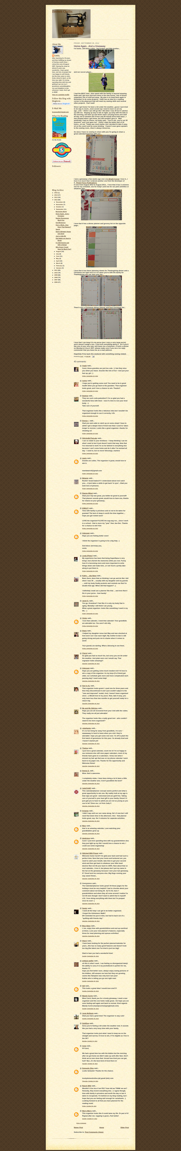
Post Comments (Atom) (94, 1132)
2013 (56, 197)
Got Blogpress (60, 222)
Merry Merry (87, 1111)
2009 (56, 275)
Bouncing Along (61, 211)
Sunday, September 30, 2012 (90, 956)
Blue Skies (86, 926)
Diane (84, 631)
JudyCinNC (86, 788)
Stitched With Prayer (90, 853)
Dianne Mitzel (87, 493)
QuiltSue (85, 1023)
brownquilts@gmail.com (60, 112)
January (59, 268)
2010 (56, 272)
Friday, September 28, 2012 (90, 376)
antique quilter (88, 961)
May (57, 258)
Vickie (84, 618)
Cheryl (84, 653)
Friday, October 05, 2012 (89, 1106)
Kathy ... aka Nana (89, 576)
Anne (84, 1046)
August (58, 251)
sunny (84, 381)
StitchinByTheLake (89, 438)
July (57, 254)
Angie (84, 366)
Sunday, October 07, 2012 (89, 1118)
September (60, 209)
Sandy (84, 908)
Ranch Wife (86, 1086)
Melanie (85, 478)
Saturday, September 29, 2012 (91, 663)
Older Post (124, 1127)
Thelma (85, 748)
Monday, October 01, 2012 (89, 1041)
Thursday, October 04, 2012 (90, 1081)
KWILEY (85, 508)
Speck (58, 229)
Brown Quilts (62, 11)
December (59, 202)
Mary (84, 826)
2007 (56, 280)
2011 (56, 270)
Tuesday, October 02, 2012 (90, 1063)
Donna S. (85, 771)
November (59, 204)
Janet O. (85, 601)
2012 (56, 200)
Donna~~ (85, 421)
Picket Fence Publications (86, 183)
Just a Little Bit (61, 236)
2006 (56, 282)
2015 (56, 192)
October (59, 207)
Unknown (86, 533)
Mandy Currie (87, 996)
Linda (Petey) (87, 556)
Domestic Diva (88, 1068)
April (58, 261)
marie (84, 458)
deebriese (86, 838)
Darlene (85, 396)
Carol (57, 55)
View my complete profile (60, 94)
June (58, 256)
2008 (56, 277)
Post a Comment (81, 1123)
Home (101, 1127)
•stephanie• (86, 728)
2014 (56, 195)
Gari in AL (86, 686)
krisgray (85, 811)
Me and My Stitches (90, 708)
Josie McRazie (88, 1013)
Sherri (84, 941)
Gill (83, 986)
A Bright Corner (113, 179)
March (58, 263)
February (59, 265)
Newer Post (78, 1127)
